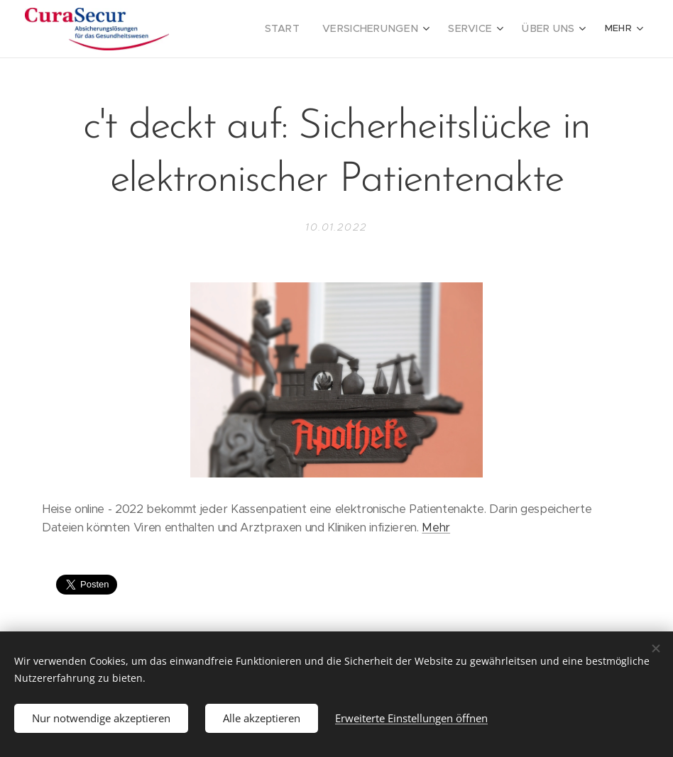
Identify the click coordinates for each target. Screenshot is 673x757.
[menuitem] (305, 29)
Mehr (436, 528)
